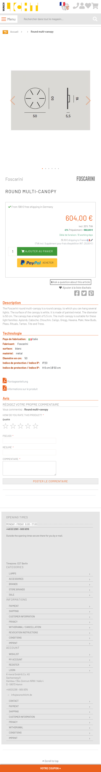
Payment (14, 605)
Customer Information (22, 616)
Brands (13, 584)
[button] (12, 100)
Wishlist (14, 654)
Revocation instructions (23, 632)
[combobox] (57, 19)
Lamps (12, 573)
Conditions (15, 637)
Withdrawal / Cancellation (25, 627)
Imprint (13, 643)
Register (14, 664)
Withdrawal (16, 727)
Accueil (14, 31)
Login (12, 670)
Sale (11, 594)
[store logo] (20, 7)
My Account (15, 659)
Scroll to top (50, 761)
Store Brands (17, 589)
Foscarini (14, 179)
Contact (14, 700)
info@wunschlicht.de (21, 694)
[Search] (95, 19)
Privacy (13, 621)
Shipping (14, 611)
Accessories (16, 578)
